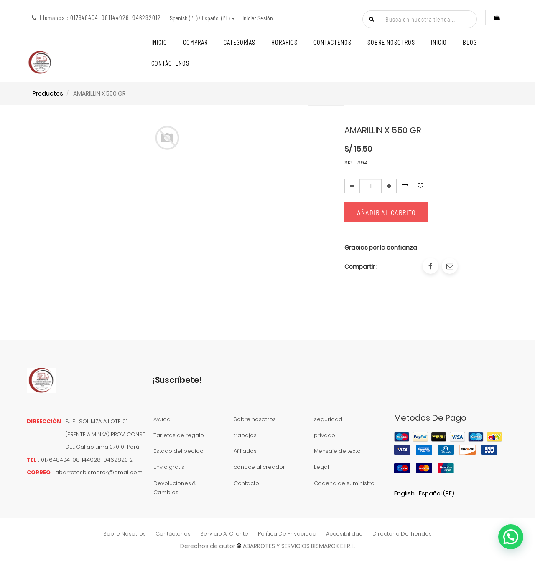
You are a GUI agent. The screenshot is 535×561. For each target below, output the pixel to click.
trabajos (245, 435)
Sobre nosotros (255, 419)
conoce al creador (259, 467)
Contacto (246, 483)
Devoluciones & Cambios (174, 487)
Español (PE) (436, 493)
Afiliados (245, 451)
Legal (321, 467)
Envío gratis (168, 467)
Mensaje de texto (337, 451)
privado (324, 435)
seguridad (328, 419)
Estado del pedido (178, 451)
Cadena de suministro (344, 483)
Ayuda (162, 419)
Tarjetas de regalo (178, 435)
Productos (48, 93)
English (404, 493)
